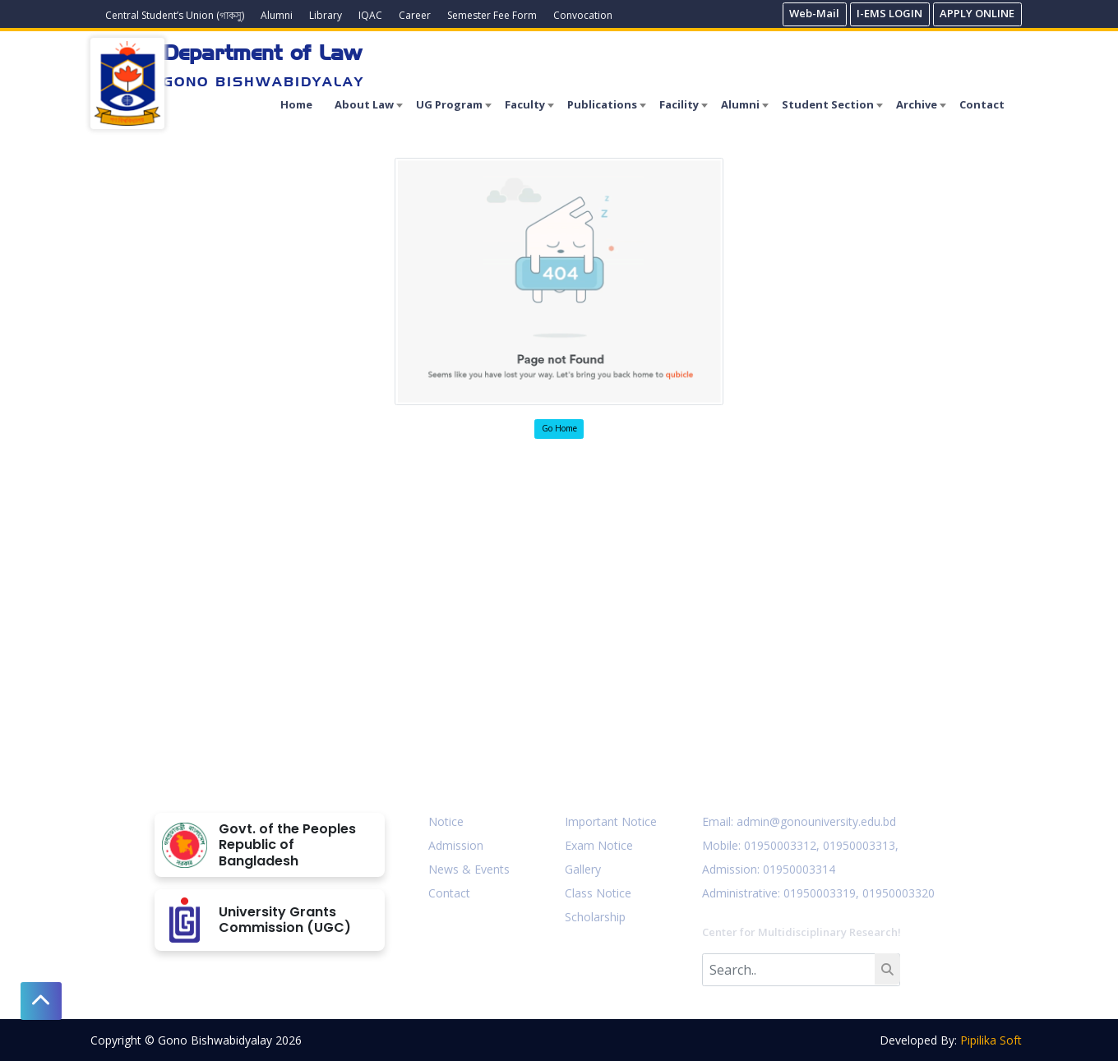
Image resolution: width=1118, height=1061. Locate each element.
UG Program (449, 104)
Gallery (583, 869)
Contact (982, 104)
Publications (602, 104)
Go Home (559, 428)
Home (296, 104)
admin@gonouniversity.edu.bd (816, 821)
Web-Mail (814, 13)
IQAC (370, 15)
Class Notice (598, 893)
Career (415, 15)
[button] (41, 1001)
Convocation (582, 15)
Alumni (277, 15)
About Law (364, 104)
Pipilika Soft (991, 1040)
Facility (679, 104)
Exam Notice (599, 845)
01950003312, (782, 845)
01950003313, (861, 845)
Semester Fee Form (492, 15)
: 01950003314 (796, 869)
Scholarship (595, 917)
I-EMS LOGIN (889, 13)
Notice (446, 821)
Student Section (828, 104)
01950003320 (897, 893)
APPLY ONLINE (977, 13)
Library (325, 15)
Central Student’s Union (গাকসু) (174, 15)
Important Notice (611, 821)
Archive (916, 104)
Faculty (525, 104)
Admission (455, 845)
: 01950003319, (818, 893)
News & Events (469, 869)
